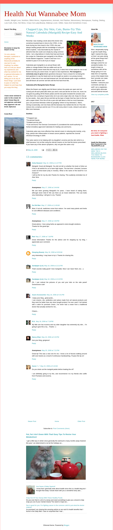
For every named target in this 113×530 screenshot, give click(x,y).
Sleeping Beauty (38, 252)
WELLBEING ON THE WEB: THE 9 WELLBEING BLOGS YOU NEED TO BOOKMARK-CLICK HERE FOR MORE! (99, 154)
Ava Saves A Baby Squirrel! (45, 486)
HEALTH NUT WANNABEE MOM (100, 46)
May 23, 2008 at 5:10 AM (49, 366)
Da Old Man (36, 205)
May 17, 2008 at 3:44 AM (50, 187)
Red (33, 236)
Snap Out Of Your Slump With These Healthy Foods (44, 498)
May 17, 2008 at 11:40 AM (50, 205)
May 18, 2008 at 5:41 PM (55, 295)
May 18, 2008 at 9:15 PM (50, 337)
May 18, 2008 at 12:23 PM (53, 279)
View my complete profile (100, 94)
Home (57, 421)
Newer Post (32, 421)
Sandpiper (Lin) (37, 266)
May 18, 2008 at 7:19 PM (44, 321)
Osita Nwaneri (37, 163)
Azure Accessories (39, 295)
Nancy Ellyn (36, 337)
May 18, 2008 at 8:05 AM (53, 252)
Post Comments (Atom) (61, 428)
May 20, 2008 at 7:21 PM (50, 350)
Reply (34, 180)
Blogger (66, 525)
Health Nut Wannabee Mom (45, 14)
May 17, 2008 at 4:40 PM (50, 221)
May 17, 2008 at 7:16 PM (44, 236)
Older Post (81, 421)
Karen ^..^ (36, 366)
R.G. (33, 321)
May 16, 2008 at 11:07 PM (52, 163)
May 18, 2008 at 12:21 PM (53, 266)
